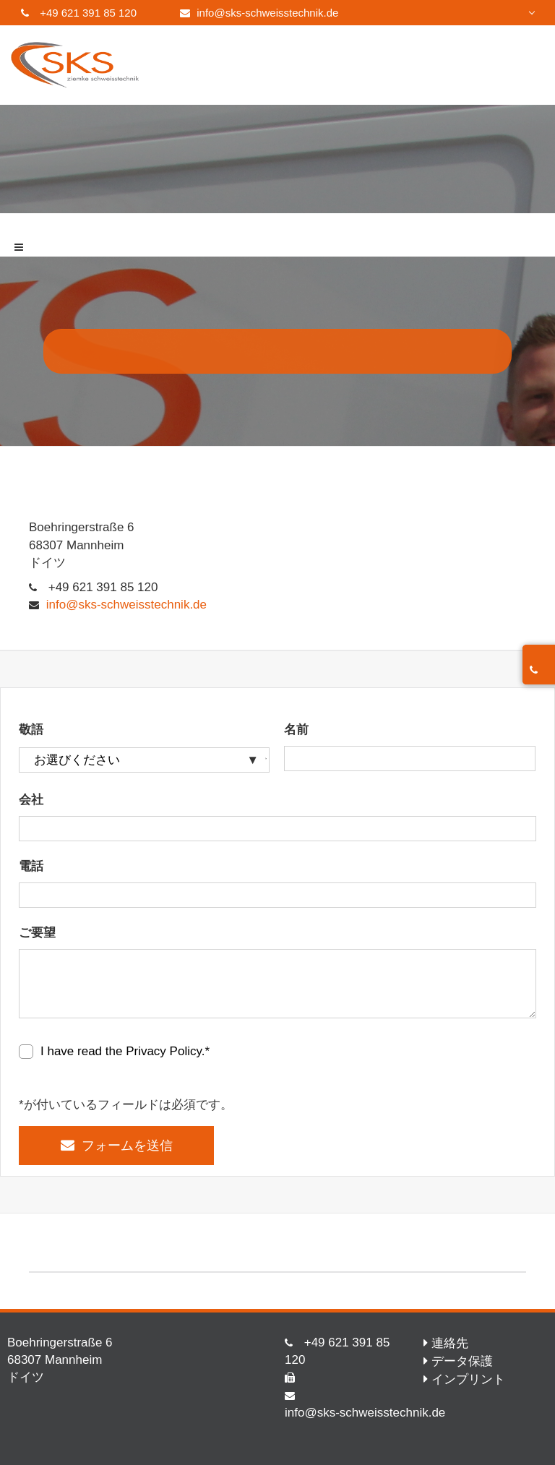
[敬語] (144, 760)
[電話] (277, 895)
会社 (31, 800)
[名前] (409, 758)
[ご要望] (277, 983)
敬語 (31, 729)
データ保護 (462, 1361)
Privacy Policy (164, 1051)
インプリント (468, 1379)
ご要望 (37, 933)
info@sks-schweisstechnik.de (267, 13)
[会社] (277, 828)
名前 (296, 729)
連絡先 (449, 1343)
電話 (31, 866)
